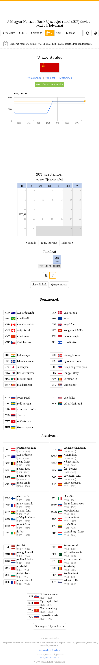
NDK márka (70, 454)
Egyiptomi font (72, 475)
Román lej (69, 566)
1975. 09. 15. (45, 266)
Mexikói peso (24, 378)
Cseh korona (24, 342)
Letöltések (39, 284)
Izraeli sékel (70, 342)
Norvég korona (72, 355)
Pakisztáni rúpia (73, 552)
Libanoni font (71, 517)
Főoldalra (8, 33)
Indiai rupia (23, 355)
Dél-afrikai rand (73, 403)
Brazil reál (23, 318)
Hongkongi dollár (73, 330)
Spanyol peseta (72, 482)
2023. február (49, 242)
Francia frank (25, 503)
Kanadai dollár (25, 324)
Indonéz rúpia (71, 336)
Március (67, 242)
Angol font (70, 324)
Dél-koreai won (26, 373)
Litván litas (70, 524)
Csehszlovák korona (75, 447)
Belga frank (23, 461)
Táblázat (50, 78)
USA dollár (69, 397)
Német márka (71, 461)
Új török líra (24, 421)
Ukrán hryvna (25, 427)
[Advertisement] (49, 8)
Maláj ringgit (24, 384)
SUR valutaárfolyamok (49, 84)
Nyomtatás (59, 284)
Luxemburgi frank (74, 531)
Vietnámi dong (48, 608)
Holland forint (25, 559)
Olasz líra (69, 496)
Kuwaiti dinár (71, 510)
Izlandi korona (25, 361)
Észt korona (70, 468)
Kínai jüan (23, 336)
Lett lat (21, 545)
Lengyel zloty (71, 373)
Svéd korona (24, 403)
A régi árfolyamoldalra (49, 626)
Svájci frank (23, 330)
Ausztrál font (24, 454)
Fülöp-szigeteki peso (75, 367)
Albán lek (22, 566)
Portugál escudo (73, 559)
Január (31, 242)
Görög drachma (26, 517)
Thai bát (21, 415)
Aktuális (36, 33)
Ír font (20, 531)
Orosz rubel (23, 397)
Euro (66, 318)
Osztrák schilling (26, 447)
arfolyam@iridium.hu (49, 657)
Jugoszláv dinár (49, 615)
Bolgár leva (23, 468)
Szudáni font (71, 573)
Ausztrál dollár (25, 312)
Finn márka (23, 496)
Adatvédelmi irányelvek (49, 650)
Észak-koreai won (74, 503)
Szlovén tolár (71, 580)
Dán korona (70, 312)
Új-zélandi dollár (73, 361)
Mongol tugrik (25, 552)
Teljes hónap (34, 78)
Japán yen (23, 367)
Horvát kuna (24, 524)
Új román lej (70, 378)
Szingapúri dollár (27, 409)
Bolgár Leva (23, 475)
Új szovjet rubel (49, 601)
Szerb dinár (70, 384)
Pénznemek (65, 78)
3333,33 (22, 214)
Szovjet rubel (71, 545)
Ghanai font (24, 510)
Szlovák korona (49, 594)
